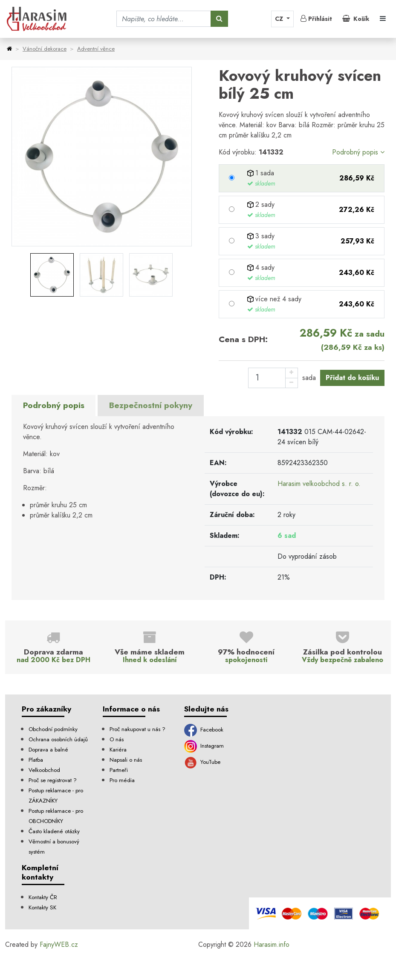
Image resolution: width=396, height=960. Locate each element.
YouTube (202, 762)
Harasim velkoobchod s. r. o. (319, 484)
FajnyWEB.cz (59, 944)
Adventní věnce (96, 49)
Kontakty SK (42, 907)
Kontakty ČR (43, 897)
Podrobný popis (358, 152)
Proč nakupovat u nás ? (137, 729)
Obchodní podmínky (53, 729)
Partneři (119, 770)
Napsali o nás (126, 760)
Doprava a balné (48, 750)
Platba (36, 760)
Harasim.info (271, 944)
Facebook (203, 730)
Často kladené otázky (54, 831)
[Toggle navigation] (382, 18)
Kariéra (118, 750)
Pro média (122, 780)
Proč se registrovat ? (53, 780)
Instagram (204, 746)
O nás (117, 739)
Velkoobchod (44, 770)
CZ (280, 18)
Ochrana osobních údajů (58, 739)
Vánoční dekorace (44, 49)
